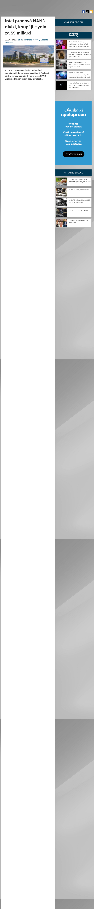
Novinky (36, 40)
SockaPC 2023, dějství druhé (79, 190)
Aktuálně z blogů (73, 173)
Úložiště (44, 40)
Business (9, 43)
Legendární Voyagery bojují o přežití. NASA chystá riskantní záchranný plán (79, 85)
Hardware (28, 40)
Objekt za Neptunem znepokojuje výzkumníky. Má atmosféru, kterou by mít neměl (79, 75)
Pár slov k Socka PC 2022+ (78, 210)
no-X (20, 40)
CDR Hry (73, 35)
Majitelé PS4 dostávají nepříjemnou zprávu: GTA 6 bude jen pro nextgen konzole (79, 44)
